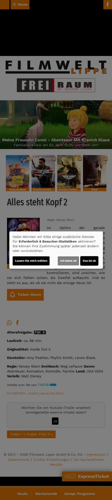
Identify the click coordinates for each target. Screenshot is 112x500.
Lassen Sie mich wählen (31, 260)
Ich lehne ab (68, 260)
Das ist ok (89, 260)
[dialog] (56, 250)
